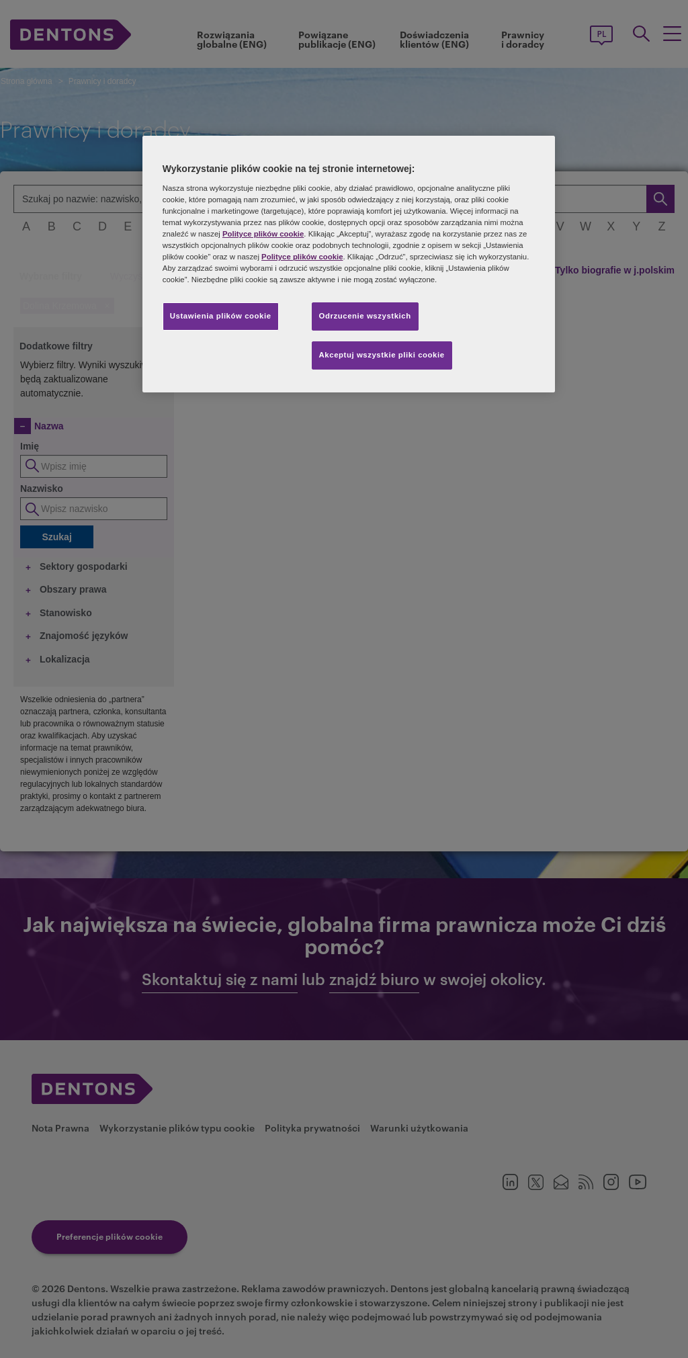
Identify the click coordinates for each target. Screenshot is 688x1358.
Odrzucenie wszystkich (365, 316)
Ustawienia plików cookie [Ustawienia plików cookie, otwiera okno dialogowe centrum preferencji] (220, 316)
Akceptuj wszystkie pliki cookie (382, 355)
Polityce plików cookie (263, 234)
